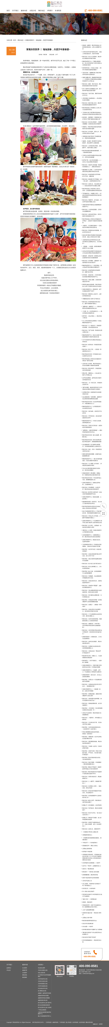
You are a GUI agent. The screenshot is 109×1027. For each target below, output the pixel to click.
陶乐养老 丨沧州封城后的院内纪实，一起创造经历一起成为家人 (92, 728)
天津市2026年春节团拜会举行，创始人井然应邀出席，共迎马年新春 (92, 52)
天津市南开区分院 (42, 979)
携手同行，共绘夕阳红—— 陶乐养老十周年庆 (92, 317)
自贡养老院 (82, 1022)
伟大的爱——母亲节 (87, 926)
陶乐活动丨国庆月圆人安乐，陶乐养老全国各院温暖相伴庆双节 (91, 104)
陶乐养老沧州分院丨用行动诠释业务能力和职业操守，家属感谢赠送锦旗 (91, 440)
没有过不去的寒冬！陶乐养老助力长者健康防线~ (91, 713)
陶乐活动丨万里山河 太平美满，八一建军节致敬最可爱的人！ (92, 516)
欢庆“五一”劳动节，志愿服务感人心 (91, 866)
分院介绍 (33, 10)
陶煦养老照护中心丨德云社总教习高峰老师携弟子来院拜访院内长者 (91, 336)
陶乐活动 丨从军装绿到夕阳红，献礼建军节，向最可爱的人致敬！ (92, 146)
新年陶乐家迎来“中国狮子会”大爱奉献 (92, 929)
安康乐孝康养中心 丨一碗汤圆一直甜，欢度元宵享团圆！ (91, 690)
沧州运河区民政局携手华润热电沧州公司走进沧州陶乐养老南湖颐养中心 (91, 252)
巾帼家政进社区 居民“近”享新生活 (91, 298)
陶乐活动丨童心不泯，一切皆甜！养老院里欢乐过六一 (91, 350)
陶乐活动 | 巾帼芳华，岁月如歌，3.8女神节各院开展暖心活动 (92, 201)
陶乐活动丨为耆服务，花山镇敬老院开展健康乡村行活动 (91, 577)
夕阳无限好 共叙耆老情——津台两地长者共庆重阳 (92, 99)
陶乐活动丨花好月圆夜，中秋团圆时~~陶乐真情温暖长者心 (91, 763)
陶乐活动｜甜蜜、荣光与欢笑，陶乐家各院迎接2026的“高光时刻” (91, 84)
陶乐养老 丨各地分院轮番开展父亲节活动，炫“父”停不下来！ (92, 555)
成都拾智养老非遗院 (43, 995)
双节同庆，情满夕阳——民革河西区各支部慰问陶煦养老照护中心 (91, 275)
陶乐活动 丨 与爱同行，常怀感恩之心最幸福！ (92, 718)
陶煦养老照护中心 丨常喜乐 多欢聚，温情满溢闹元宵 (92, 421)
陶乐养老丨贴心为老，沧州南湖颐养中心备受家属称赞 (91, 572)
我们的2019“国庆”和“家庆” (89, 937)
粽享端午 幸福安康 (87, 851)
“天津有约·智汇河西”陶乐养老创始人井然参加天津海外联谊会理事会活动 (91, 113)
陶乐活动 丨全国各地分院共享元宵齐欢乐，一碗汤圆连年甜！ (92, 685)
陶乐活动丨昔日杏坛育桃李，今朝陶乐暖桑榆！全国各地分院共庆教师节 (91, 123)
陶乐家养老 (16, 1022)
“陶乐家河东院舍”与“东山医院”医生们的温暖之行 (92, 933)
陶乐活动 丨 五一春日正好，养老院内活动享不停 (92, 383)
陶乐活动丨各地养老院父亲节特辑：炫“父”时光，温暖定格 (91, 175)
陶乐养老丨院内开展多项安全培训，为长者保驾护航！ (91, 758)
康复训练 (24, 975)
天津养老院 (49, 1022)
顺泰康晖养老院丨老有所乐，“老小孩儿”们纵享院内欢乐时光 (92, 502)
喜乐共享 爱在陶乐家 (87, 923)
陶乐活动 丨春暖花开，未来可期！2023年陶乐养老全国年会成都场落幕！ (91, 625)
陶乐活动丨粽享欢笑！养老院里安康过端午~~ (91, 345)
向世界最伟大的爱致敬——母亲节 (91, 863)
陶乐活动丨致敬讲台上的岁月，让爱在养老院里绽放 (91, 295)
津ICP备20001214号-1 (38, 1022)
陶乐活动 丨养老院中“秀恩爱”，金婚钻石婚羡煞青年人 (91, 586)
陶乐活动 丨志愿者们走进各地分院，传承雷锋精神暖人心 (92, 647)
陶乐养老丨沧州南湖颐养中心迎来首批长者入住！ (91, 796)
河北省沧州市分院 (42, 988)
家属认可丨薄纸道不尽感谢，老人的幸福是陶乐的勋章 (91, 818)
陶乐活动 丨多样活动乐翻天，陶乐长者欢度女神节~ (92, 642)
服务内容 (24, 10)
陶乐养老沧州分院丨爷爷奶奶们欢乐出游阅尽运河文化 (91, 355)
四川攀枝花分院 (42, 990)
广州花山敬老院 (42, 1010)
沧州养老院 (75, 1022)
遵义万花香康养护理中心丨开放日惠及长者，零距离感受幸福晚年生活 (91, 512)
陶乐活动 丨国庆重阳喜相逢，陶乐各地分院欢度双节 (92, 742)
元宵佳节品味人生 (87, 880)
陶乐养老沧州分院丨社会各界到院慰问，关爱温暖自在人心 (91, 402)
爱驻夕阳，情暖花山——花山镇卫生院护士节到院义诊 (91, 374)
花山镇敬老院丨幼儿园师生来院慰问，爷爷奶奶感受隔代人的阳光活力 (91, 445)
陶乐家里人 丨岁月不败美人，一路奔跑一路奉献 (92, 661)
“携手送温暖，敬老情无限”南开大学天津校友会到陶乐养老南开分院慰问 (92, 388)
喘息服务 (24, 977)
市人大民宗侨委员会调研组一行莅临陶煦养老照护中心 (91, 321)
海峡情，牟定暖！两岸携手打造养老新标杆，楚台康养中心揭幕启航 (91, 142)
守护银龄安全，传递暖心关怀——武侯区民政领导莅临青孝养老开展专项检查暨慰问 (91, 195)
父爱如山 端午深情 (87, 917)
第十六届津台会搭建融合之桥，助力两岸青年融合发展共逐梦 (91, 89)
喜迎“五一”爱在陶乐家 (88, 869)
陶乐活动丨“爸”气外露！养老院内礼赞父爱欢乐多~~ (92, 331)
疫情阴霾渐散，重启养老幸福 (90, 874)
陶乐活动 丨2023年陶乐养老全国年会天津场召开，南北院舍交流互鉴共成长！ (92, 632)
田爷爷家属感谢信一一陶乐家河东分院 (91, 941)
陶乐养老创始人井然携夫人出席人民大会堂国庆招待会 (91, 108)
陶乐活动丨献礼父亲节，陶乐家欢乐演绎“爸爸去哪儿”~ (91, 801)
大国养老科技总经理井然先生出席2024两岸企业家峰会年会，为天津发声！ (92, 241)
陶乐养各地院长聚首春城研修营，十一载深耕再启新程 (91, 151)
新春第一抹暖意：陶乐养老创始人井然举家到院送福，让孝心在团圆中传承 (91, 47)
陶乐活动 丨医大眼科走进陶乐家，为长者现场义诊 (92, 596)
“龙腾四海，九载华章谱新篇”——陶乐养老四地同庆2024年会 (92, 431)
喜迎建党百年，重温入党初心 (90, 845)
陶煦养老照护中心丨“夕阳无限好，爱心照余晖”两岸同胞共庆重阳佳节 (92, 266)
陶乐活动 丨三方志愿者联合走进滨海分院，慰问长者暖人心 (92, 615)
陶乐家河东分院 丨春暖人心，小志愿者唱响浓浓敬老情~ (92, 656)
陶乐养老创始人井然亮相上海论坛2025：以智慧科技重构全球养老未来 (92, 189)
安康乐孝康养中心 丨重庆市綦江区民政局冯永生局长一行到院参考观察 (92, 666)
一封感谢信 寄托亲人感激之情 (90, 832)
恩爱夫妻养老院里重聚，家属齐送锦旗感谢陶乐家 (91, 455)
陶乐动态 (41, 10)
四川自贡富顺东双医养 (44, 1005)
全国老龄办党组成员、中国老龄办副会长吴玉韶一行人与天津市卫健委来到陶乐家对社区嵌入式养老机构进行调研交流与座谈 (91, 857)
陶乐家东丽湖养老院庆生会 (89, 920)
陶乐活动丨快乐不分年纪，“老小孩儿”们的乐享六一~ (92, 813)
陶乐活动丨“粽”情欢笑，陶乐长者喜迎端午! (92, 809)
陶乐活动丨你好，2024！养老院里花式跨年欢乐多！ (92, 450)
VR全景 (9, 970)
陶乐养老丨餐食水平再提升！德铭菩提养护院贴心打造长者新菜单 (91, 768)
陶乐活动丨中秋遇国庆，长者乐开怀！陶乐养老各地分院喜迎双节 (91, 488)
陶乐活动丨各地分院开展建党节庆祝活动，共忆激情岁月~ (91, 791)
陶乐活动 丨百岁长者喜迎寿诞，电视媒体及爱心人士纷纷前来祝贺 (92, 619)
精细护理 (24, 970)
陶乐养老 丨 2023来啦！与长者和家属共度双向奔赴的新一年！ (92, 709)
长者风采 (58, 10)
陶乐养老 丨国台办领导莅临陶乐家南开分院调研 (92, 559)
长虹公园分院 (41, 972)
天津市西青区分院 (42, 983)
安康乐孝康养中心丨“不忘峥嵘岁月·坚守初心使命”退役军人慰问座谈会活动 (92, 521)
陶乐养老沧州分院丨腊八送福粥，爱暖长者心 (91, 436)
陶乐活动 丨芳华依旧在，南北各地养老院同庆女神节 (92, 416)
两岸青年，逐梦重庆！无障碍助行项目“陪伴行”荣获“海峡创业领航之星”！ (92, 118)
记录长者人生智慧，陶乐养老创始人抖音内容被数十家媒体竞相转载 (91, 364)
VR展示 (49, 10)
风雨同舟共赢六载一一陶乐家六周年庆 (91, 913)
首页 (8, 10)
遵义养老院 (69, 1022)
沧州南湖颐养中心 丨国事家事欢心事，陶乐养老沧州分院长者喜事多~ (91, 535)
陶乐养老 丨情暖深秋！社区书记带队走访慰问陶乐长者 (92, 737)
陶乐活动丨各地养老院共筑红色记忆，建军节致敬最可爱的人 (91, 302)
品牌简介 (9, 968)
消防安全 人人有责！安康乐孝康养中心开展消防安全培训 (92, 531)
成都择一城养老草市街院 (44, 993)
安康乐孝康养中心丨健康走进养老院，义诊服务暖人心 (91, 483)
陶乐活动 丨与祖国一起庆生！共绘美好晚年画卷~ (92, 747)
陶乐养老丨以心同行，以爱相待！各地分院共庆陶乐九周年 (91, 526)
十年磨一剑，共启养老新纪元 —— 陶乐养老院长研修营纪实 (92, 312)
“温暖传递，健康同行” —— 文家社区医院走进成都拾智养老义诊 (92, 307)
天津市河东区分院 (42, 981)
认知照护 (24, 972)
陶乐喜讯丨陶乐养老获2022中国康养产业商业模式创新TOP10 (92, 772)
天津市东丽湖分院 (42, 986)
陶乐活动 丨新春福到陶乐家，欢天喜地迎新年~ (92, 704)
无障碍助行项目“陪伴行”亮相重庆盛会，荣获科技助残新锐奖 (91, 137)
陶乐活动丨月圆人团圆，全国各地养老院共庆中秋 (91, 280)
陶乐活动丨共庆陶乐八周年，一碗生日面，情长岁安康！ (91, 787)
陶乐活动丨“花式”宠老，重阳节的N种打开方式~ (92, 94)
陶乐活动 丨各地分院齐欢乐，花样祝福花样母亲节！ (92, 581)
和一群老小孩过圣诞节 (88, 891)
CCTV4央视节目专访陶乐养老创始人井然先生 (92, 340)
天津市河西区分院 (42, 970)
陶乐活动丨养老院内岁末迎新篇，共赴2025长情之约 (91, 231)
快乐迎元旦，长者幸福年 (88, 888)
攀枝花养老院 (89, 1022)
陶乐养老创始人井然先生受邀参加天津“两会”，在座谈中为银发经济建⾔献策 (92, 220)
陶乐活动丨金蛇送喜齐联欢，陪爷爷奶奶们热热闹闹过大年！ (91, 215)
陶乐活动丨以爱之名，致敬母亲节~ (91, 829)
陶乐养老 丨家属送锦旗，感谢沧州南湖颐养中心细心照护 (92, 694)
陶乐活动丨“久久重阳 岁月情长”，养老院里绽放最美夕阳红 (92, 464)
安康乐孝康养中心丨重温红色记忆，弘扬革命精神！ (91, 540)
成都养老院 (55, 1022)
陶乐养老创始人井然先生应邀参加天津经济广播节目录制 (91, 359)
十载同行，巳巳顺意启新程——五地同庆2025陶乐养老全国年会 (91, 226)
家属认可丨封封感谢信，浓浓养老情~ (92, 805)
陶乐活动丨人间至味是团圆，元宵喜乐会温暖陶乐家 (91, 210)
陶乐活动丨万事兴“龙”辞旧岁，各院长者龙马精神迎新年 (92, 426)
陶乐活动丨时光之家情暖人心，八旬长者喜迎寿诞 (91, 567)
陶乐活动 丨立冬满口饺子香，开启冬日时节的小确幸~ (92, 723)
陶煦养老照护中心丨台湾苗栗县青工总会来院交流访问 (91, 407)
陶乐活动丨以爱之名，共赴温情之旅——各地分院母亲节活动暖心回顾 (91, 184)
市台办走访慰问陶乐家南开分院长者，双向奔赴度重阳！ (91, 469)
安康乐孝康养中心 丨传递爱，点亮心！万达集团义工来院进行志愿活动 (91, 671)
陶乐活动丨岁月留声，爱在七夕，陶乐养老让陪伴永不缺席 (91, 132)
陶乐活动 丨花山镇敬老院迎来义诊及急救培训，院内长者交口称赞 (92, 591)
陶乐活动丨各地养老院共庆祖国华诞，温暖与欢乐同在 (91, 271)
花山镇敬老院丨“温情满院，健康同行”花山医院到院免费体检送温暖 (92, 397)
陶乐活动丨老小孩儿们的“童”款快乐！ (92, 563)
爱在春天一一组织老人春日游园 (90, 871)
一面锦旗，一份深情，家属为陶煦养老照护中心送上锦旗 (91, 247)
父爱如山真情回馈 (87, 848)
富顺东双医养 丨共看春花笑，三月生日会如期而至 (92, 637)
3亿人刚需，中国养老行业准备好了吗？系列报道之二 (91, 884)
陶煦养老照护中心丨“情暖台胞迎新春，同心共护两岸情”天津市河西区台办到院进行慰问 (92, 63)
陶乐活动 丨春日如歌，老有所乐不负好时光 (92, 412)
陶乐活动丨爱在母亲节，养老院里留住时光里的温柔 (91, 369)
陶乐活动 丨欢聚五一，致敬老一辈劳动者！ (92, 605)
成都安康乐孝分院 (42, 1000)
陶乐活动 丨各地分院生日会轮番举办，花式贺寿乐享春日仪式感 (91, 610)
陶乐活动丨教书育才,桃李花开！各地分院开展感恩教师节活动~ (92, 493)
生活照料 (24, 968)
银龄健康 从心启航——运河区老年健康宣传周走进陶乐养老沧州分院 (92, 170)
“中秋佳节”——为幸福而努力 (89, 842)
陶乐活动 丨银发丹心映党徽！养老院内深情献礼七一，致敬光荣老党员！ (92, 165)
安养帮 (100, 1024)
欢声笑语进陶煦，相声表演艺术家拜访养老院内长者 (91, 378)
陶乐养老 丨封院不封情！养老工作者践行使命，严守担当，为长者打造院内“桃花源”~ (92, 752)
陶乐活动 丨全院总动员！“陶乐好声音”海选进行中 (91, 652)
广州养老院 (62, 1022)
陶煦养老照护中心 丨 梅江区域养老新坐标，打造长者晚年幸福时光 (92, 459)
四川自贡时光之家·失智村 (44, 1007)
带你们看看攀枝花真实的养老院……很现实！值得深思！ (91, 732)
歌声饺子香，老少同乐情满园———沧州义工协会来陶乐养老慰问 (91, 161)
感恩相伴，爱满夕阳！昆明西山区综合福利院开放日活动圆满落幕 (91, 256)
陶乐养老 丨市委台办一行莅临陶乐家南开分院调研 (92, 680)
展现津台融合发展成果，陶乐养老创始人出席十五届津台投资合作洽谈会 (91, 285)
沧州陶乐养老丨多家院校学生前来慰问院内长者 (91, 393)
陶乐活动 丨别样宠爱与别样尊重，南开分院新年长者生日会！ (92, 699)
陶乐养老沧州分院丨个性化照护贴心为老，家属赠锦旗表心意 (91, 478)
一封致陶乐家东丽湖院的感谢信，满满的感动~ (91, 838)
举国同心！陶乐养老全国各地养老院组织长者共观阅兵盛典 (91, 127)
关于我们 (15, 10)
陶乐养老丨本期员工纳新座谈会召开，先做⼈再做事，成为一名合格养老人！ (91, 824)
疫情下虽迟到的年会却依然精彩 (90, 877)
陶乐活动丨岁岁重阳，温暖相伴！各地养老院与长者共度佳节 (91, 261)
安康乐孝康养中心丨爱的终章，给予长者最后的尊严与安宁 (91, 290)
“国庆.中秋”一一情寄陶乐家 (89, 899)
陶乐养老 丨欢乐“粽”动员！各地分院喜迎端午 (91, 550)
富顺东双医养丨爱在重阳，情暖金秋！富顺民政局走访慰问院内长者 (91, 474)
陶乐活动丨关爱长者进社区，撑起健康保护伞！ (91, 777)
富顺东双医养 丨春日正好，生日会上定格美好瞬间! (92, 675)
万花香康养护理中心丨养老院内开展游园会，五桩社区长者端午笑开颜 (91, 545)
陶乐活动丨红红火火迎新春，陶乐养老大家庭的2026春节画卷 (91, 57)
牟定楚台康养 (41, 968)
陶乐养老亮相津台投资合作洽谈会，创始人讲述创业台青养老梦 (91, 507)
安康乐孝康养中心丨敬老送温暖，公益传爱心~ (91, 497)
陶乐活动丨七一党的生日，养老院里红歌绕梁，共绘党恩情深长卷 (91, 326)
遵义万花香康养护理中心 (44, 1016)
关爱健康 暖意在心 (87, 835)
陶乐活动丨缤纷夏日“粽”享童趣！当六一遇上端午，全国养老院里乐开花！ (92, 180)
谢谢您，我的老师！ (87, 902)
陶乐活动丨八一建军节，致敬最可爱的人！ (91, 782)
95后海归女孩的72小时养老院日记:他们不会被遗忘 (92, 895)
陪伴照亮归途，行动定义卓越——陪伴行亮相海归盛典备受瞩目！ (91, 68)
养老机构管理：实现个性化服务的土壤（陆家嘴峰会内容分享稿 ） (91, 906)
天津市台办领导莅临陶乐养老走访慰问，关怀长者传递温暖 (91, 156)
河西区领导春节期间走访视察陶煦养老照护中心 (91, 205)
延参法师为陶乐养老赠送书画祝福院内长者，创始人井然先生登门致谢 (91, 236)
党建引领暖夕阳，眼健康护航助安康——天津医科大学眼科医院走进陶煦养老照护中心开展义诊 (91, 79)
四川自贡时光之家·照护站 (44, 1002)
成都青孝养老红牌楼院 (44, 998)
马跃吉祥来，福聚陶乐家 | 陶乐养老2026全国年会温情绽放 (91, 73)
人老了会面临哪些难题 (88, 910)
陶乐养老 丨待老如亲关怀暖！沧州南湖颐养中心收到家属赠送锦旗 (92, 600)
